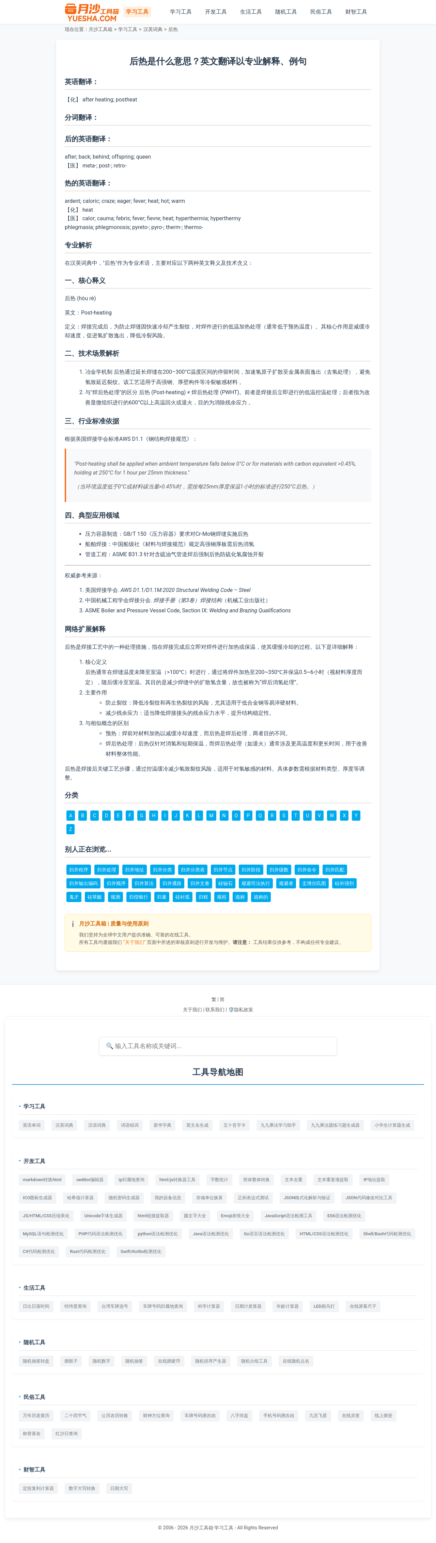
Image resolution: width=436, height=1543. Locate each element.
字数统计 (219, 1179)
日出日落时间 (36, 1306)
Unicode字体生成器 (103, 1215)
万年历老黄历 (36, 1415)
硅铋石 (225, 883)
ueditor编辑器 (90, 1179)
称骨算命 (32, 1433)
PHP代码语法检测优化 (101, 1233)
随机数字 (101, 1361)
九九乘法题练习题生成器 (335, 1125)
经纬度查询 (75, 1306)
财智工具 (356, 12)
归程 (203, 897)
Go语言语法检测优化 (264, 1233)
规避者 (286, 883)
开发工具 (216, 12)
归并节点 (223, 869)
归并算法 (144, 883)
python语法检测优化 (158, 1233)
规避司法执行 (256, 883)
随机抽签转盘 (36, 1361)
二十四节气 (75, 1415)
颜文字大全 (195, 1215)
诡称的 (261, 897)
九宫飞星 (318, 1415)
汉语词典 (97, 1125)
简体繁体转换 (256, 1179)
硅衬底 (182, 897)
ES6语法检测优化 (344, 1215)
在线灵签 (351, 1415)
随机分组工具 (254, 1361)
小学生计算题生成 (392, 1125)
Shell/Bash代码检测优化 (387, 1233)
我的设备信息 (168, 1197)
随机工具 (286, 12)
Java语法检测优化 (211, 1233)
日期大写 (119, 1488)
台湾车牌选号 (115, 1306)
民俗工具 (321, 12)
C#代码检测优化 (39, 1251)
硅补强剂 (344, 883)
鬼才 (74, 897)
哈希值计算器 (80, 1197)
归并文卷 (199, 883)
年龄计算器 (288, 1306)
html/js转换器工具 (177, 1179)
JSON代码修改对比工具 (368, 1197)
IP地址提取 (374, 1179)
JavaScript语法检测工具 (288, 1215)
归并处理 (106, 869)
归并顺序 (116, 883)
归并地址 (134, 869)
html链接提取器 (153, 1215)
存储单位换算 (209, 1197)
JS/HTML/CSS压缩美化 (46, 1215)
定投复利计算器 (38, 1488)
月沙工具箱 (100, 29)
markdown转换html (42, 1179)
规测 (115, 897)
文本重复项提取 (332, 1179)
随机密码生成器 (124, 1197)
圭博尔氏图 (314, 883)
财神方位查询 (156, 1415)
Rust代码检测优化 (87, 1251)
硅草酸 (95, 897)
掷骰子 (71, 1361)
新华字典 (162, 1125)
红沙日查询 (67, 1433)
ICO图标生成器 (37, 1197)
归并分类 (162, 869)
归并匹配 (334, 869)
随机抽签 (134, 1361)
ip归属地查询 (131, 1179)
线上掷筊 (383, 1415)
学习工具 (181, 12)
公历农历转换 (115, 1415)
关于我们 (192, 1009)
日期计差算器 (248, 1306)
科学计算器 (209, 1306)
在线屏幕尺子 (363, 1306)
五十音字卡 (234, 1125)
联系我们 (214, 1009)
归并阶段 (251, 869)
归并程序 (78, 869)
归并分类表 (193, 869)
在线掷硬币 (169, 1361)
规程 (222, 897)
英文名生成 (197, 1125)
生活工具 (251, 12)
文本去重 (293, 1179)
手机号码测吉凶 (278, 1415)
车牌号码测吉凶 (200, 1415)
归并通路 (172, 883)
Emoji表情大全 (235, 1215)
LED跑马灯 (324, 1306)
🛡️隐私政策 (240, 1009)
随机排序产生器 (210, 1361)
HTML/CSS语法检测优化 (324, 1233)
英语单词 (32, 1125)
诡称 (240, 897)
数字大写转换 (82, 1488)
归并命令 (306, 869)
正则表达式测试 (253, 1197)
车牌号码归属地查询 (163, 1306)
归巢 (162, 897)
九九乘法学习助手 (278, 1125)
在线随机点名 (296, 1361)
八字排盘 (239, 1415)
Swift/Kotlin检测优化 (141, 1251)
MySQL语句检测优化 (43, 1233)
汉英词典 (152, 29)
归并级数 (279, 869)
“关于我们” (134, 942)
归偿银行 (138, 897)
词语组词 (130, 1125)
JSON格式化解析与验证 (307, 1197)
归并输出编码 (83, 883)
